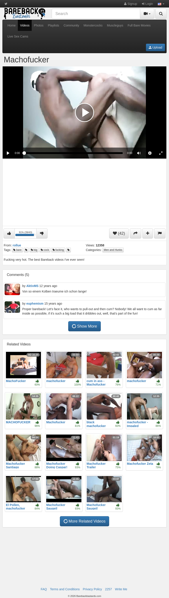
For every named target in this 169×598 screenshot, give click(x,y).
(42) (119, 233)
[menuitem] (149, 153)
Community (71, 25)
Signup (130, 4)
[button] (161, 3)
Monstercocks (93, 25)
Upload (155, 47)
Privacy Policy (92, 589)
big (34, 249)
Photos (39, 25)
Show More (84, 326)
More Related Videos (84, 521)
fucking (58, 249)
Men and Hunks (113, 249)
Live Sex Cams (17, 36)
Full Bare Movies (139, 25)
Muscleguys (115, 25)
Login (147, 4)
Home (11, 25)
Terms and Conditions (65, 589)
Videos (24, 25)
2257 (108, 589)
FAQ (44, 589)
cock (45, 249)
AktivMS (32, 286)
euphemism (35, 303)
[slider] (73, 153)
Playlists (53, 25)
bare (17, 249)
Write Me (121, 589)
